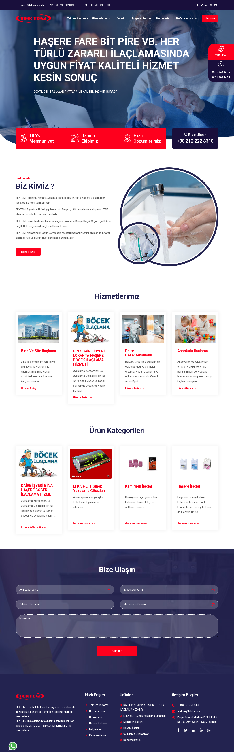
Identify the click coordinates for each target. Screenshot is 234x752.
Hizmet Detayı (30, 371)
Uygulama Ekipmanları (134, 716)
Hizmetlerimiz (95, 694)
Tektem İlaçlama (97, 688)
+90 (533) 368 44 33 (186, 688)
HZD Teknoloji (209, 747)
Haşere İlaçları (130, 710)
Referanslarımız (96, 718)
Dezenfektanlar (130, 723)
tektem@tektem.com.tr (188, 694)
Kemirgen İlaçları (131, 704)
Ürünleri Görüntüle (33, 510)
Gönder (117, 633)
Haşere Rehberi (96, 706)
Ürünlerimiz (94, 700)
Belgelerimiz (94, 712)
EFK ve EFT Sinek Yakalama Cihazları (143, 698)
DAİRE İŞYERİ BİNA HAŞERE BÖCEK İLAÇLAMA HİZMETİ (142, 690)
